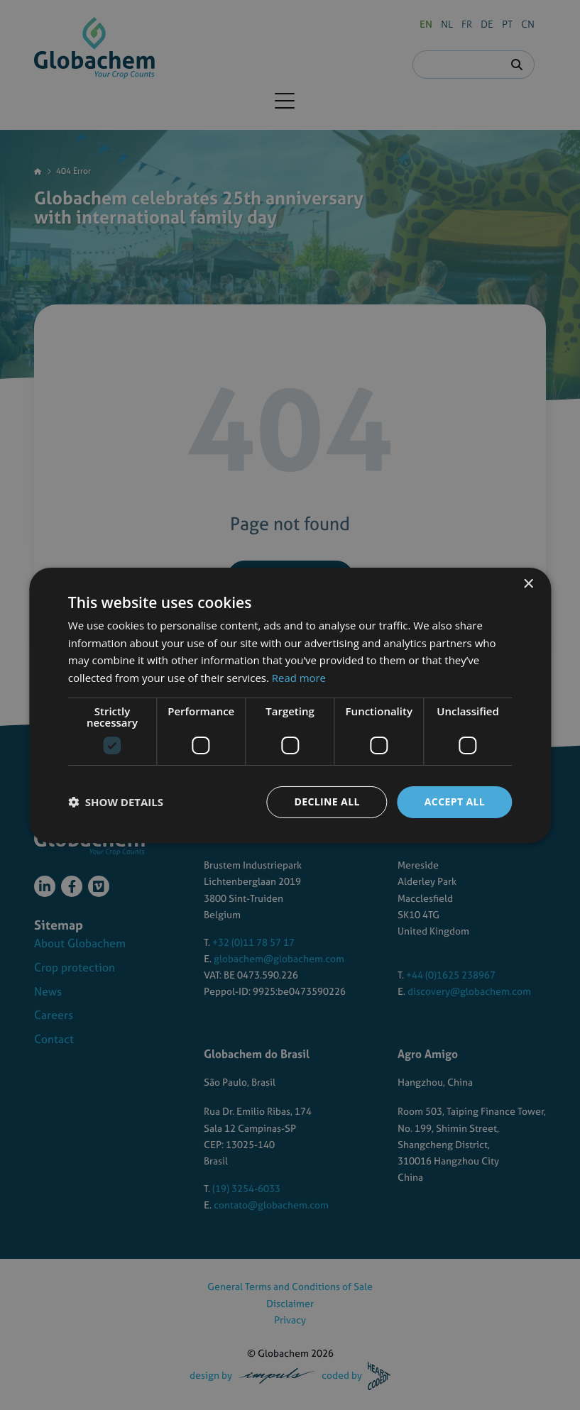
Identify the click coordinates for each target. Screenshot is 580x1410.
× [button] (527, 583)
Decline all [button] (326, 801)
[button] (115, 801)
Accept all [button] (455, 801)
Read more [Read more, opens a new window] (299, 678)
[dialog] (290, 705)
